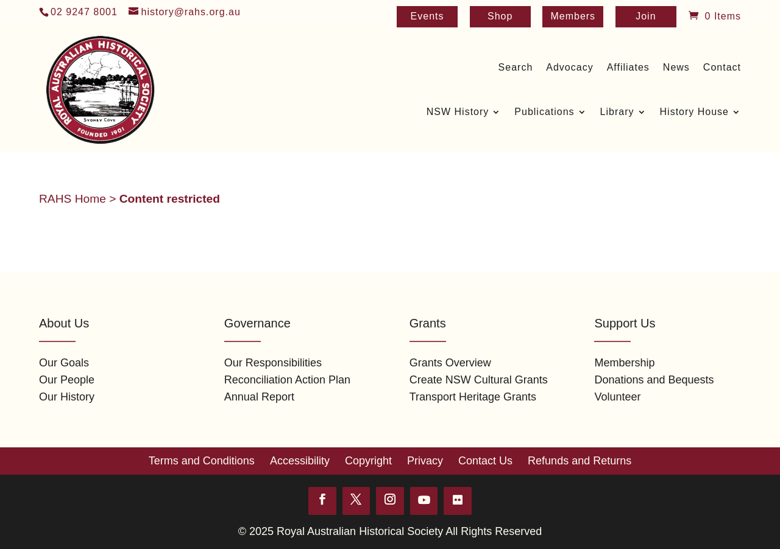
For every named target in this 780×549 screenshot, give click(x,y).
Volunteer (617, 397)
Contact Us (485, 461)
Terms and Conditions (202, 461)
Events (427, 16)
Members (572, 16)
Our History (66, 397)
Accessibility (300, 461)
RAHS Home (72, 198)
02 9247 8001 (84, 12)
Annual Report (259, 397)
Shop (500, 16)
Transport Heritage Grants (473, 397)
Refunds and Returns (579, 461)
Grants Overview (450, 363)
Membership (624, 363)
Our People (66, 380)
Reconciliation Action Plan (287, 380)
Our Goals (64, 363)
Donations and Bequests (654, 380)
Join (646, 16)
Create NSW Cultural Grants (479, 380)
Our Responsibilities (273, 363)
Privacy (425, 461)
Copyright (368, 461)
